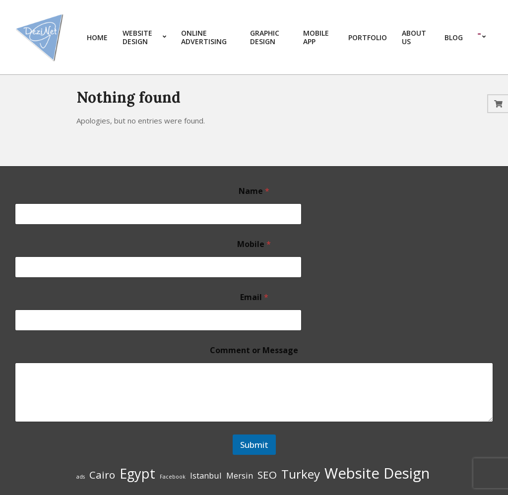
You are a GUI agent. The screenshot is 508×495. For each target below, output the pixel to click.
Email (254, 297)
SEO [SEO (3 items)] (267, 475)
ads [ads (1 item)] (80, 476)
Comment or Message (254, 350)
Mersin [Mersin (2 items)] (239, 475)
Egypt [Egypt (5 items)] (137, 474)
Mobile (254, 244)
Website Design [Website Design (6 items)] (377, 473)
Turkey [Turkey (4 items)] (300, 474)
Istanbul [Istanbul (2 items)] (206, 475)
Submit (254, 444)
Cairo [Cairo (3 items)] (102, 475)
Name (254, 191)
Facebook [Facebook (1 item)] (173, 476)
